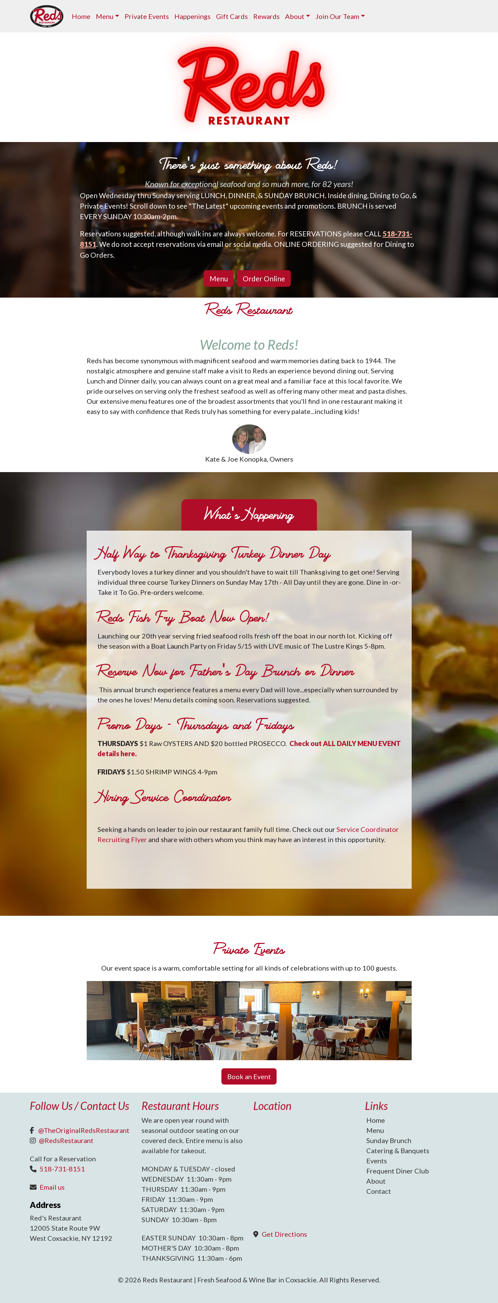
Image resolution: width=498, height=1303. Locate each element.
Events (376, 1161)
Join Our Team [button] (337, 16)
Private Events (147, 16)
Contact (378, 1191)
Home (81, 16)
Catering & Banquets (397, 1150)
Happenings (192, 16)
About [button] (294, 16)
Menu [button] (104, 16)
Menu (375, 1130)
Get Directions (284, 1234)
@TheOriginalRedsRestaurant (83, 1130)
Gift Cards (232, 16)
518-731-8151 (62, 1169)
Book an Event (249, 1076)
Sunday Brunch (388, 1140)
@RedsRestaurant (66, 1140)
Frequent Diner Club (397, 1171)
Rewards (266, 16)
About (376, 1181)
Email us (52, 1187)
